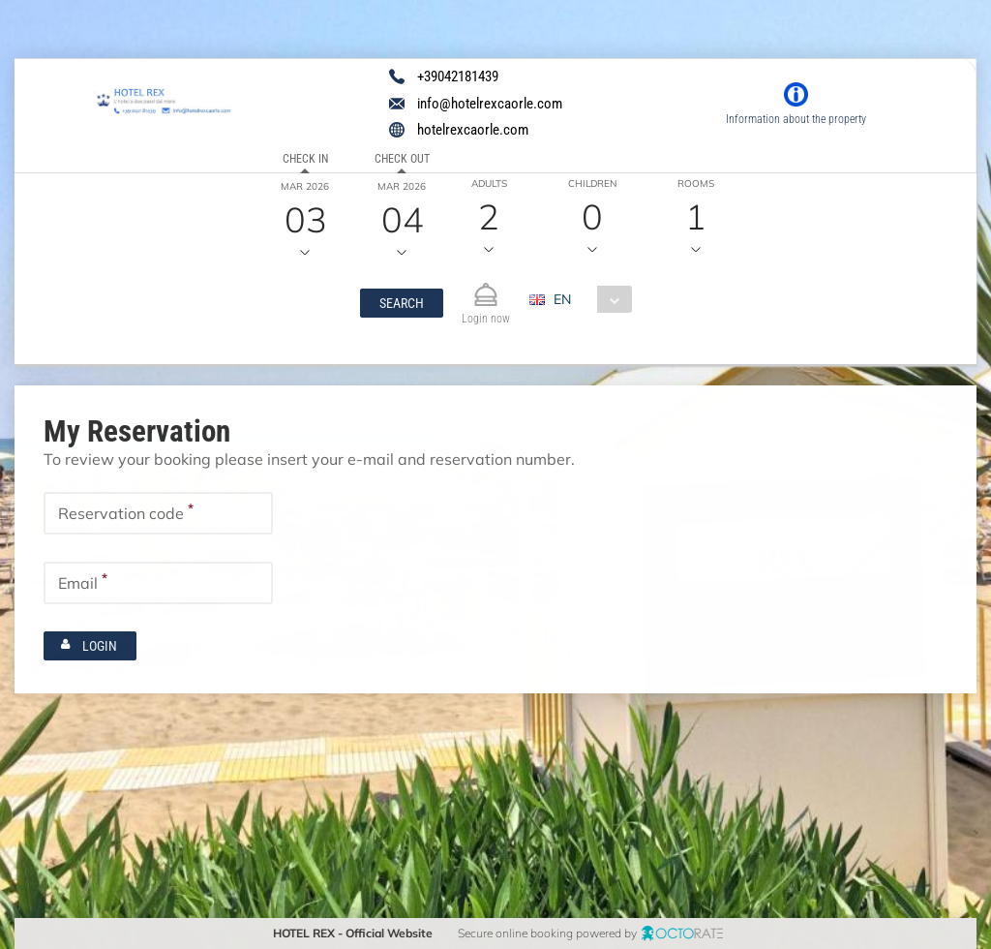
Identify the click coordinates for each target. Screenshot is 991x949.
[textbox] (158, 512)
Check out (401, 159)
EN (562, 299)
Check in (304, 159)
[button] (401, 303)
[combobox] (588, 299)
